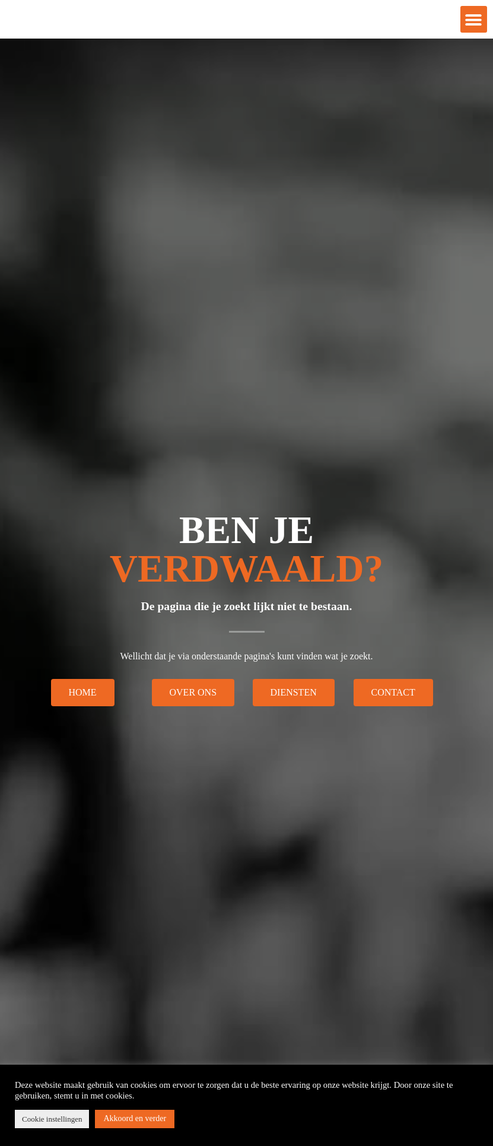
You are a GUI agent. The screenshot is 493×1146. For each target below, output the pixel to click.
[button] (473, 24)
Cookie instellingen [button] (52, 1119)
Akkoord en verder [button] (134, 1118)
